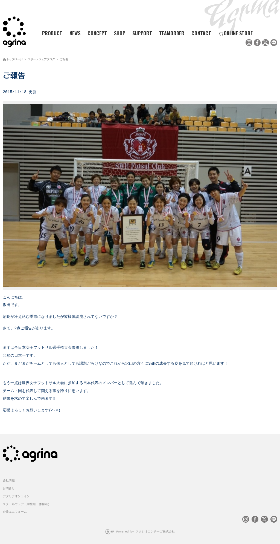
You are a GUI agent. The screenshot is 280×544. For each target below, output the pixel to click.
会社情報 (9, 479)
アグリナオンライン (16, 495)
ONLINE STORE (235, 33)
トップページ (14, 59)
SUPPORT (142, 33)
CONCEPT (97, 33)
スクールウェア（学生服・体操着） (27, 503)
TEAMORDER (171, 33)
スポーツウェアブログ (41, 59)
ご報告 (64, 59)
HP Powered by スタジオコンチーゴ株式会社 (143, 530)
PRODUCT (50, 33)
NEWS (74, 33)
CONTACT (201, 33)
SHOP (119, 33)
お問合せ (9, 487)
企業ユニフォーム (15, 511)
